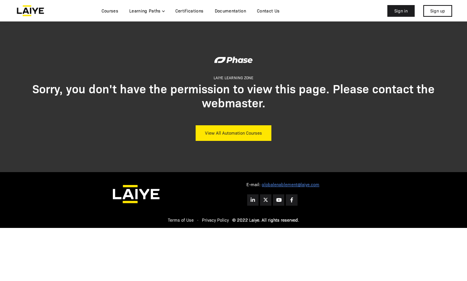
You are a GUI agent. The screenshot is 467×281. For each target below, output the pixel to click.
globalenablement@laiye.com (290, 184)
